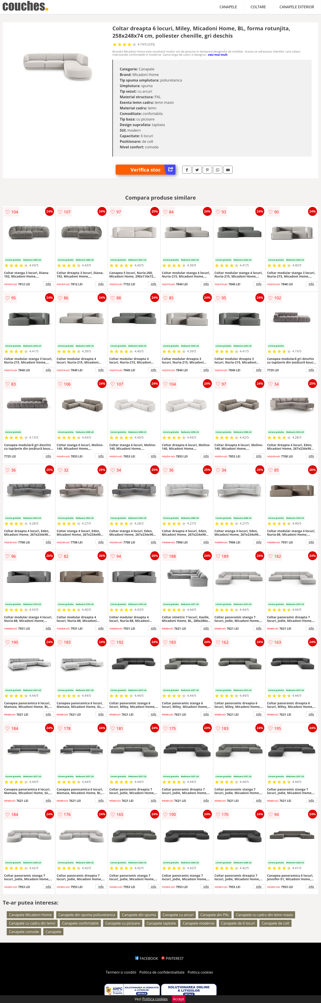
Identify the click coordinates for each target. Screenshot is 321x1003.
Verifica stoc (153, 170)
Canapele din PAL (214, 914)
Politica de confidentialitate (162, 972)
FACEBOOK (146, 958)
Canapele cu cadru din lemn (32, 923)
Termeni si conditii (121, 972)
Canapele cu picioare (122, 923)
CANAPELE (228, 6)
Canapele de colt (275, 923)
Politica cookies (200, 972)
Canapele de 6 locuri (238, 923)
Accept (178, 999)
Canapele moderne (198, 923)
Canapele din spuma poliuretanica (86, 914)
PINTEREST (172, 958)
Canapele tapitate (161, 923)
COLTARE (258, 6)
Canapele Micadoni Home (30, 914)
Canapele (53, 931)
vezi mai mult (218, 55)
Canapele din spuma (139, 914)
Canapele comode (24, 931)
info (48, 284)
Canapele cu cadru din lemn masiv (264, 914)
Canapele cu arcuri (178, 914)
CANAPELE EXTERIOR (296, 6)
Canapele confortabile (80, 923)
